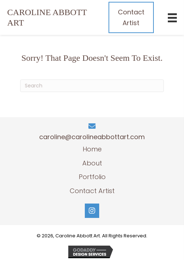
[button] (92, 211)
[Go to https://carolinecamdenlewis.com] (50, 17)
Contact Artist (92, 190)
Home (92, 149)
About (92, 163)
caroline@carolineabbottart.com (92, 136)
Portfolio (92, 176)
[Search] (92, 85)
